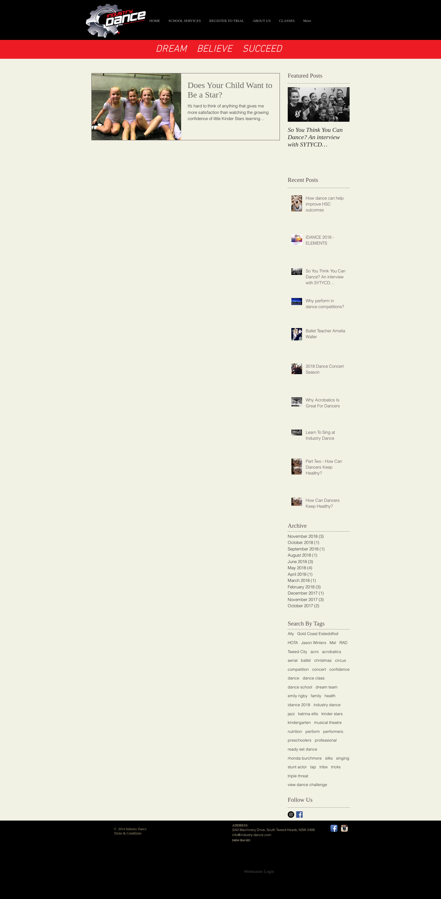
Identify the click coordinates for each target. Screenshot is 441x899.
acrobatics (331, 651)
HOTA (293, 642)
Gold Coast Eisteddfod (317, 633)
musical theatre (328, 722)
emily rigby (297, 695)
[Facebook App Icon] (334, 828)
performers (333, 731)
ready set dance (302, 749)
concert (319, 669)
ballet (306, 660)
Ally (291, 633)
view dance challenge (307, 784)
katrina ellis (308, 713)
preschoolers (299, 740)
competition (298, 669)
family (316, 695)
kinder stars (332, 713)
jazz (291, 713)
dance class (314, 678)
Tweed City (297, 651)
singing (342, 758)
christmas (323, 660)
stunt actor (297, 766)
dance (293, 678)
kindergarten (299, 722)
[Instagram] (291, 814)
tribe (324, 766)
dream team (327, 687)
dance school (300, 687)
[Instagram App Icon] (344, 828)
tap (313, 766)
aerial (293, 660)
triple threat (298, 775)
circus (340, 660)
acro (314, 651)
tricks (336, 766)
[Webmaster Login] (259, 871)
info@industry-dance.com (251, 835)
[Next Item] (340, 104)
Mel (333, 642)
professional (326, 740)
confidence (339, 669)
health (330, 695)
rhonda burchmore (305, 758)
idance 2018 (299, 704)
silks (329, 758)
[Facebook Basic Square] (299, 814)
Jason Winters (313, 642)
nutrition (295, 731)
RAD (343, 642)
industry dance (327, 704)
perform (312, 731)
